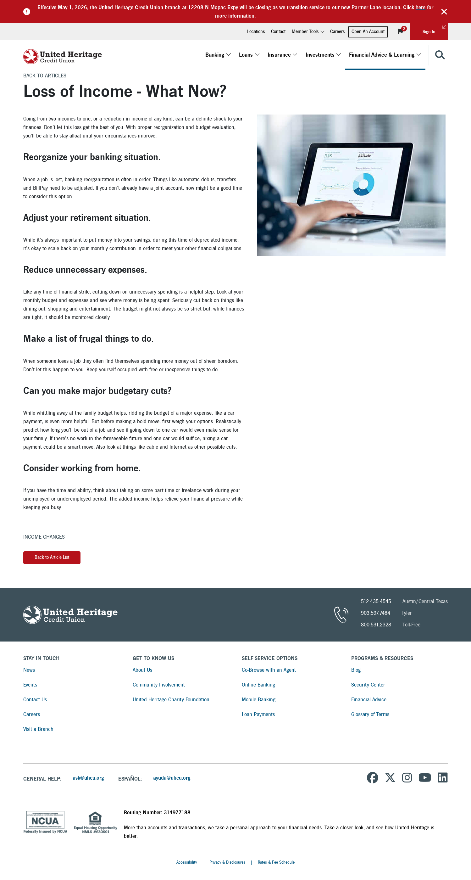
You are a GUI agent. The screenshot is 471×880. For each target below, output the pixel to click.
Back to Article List (52, 557)
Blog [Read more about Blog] (356, 670)
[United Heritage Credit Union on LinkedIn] (443, 778)
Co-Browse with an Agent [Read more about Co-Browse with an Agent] (269, 670)
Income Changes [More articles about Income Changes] (44, 537)
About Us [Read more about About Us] (142, 670)
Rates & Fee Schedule (276, 862)
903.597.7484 (375, 613)
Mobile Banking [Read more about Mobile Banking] (258, 699)
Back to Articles (44, 75)
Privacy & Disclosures (227, 862)
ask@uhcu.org (88, 778)
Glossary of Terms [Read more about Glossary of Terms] (370, 714)
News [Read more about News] (29, 670)
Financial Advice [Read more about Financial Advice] (368, 699)
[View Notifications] (400, 31)
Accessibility (186, 862)
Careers (337, 31)
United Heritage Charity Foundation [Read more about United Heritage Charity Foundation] (171, 699)
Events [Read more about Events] (30, 684)
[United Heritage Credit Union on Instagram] (407, 778)
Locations (256, 31)
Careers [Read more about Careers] (31, 714)
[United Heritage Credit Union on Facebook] (372, 778)
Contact (278, 31)
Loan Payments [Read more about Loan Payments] (258, 714)
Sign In (435, 28)
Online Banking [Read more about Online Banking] (258, 684)
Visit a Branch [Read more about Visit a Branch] (38, 729)
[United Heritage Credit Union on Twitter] (390, 778)
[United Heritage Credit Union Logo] (62, 55)
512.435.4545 (376, 601)
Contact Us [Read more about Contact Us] (35, 699)
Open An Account (368, 31)
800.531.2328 (376, 624)
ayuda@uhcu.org (172, 778)
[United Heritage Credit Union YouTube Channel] (424, 778)
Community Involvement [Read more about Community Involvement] (159, 684)
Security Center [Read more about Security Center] (368, 684)
